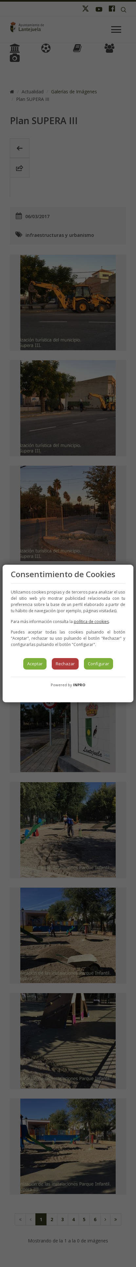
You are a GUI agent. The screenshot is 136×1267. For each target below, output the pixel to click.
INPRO (79, 684)
